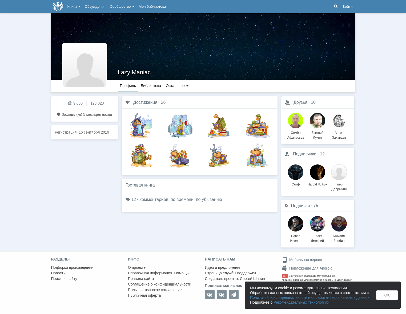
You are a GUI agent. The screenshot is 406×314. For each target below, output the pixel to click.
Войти (348, 7)
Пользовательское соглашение (155, 290)
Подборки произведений (72, 267)
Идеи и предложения (223, 267)
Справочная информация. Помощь (158, 273)
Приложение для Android (307, 268)
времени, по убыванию (199, 199)
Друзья (300, 102)
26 (163, 102)
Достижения (145, 102)
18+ (285, 275)
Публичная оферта (144, 295)
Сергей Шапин (252, 278)
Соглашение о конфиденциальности (159, 284)
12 (322, 154)
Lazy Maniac (134, 72)
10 (313, 102)
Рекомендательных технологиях (301, 302)
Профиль (128, 86)
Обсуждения (95, 7)
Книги (74, 7)
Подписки (300, 205)
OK (387, 295)
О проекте (137, 267)
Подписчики (304, 154)
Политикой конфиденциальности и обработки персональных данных (309, 297)
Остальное (177, 86)
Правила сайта (141, 278)
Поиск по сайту (64, 278)
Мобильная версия (302, 260)
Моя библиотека (152, 7)
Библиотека (151, 86)
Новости (58, 273)
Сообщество (122, 7)
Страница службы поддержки (230, 273)
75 (315, 205)
